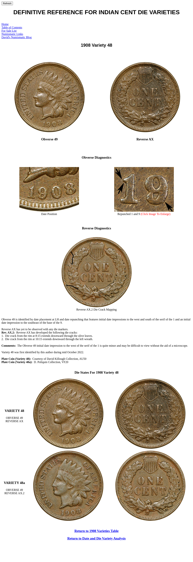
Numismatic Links (12, 34)
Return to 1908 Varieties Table (96, 531)
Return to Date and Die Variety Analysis (96, 538)
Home (5, 24)
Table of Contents (11, 27)
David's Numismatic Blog (16, 37)
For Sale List (9, 30)
